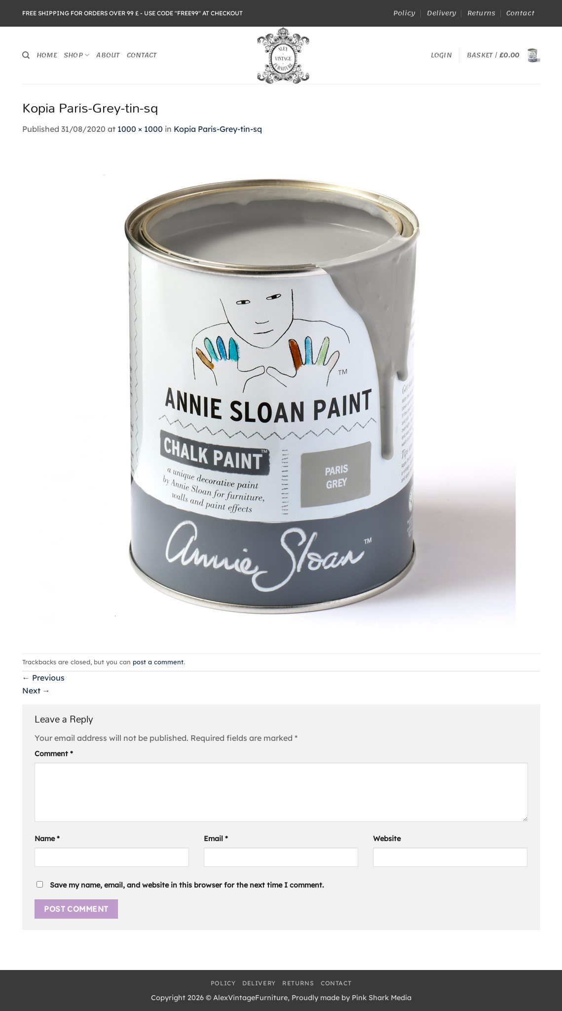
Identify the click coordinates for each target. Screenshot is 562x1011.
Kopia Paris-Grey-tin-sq (218, 129)
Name (47, 838)
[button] (441, 55)
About (107, 55)
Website (387, 838)
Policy (404, 13)
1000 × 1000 (140, 129)
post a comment (158, 662)
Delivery (441, 13)
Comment (54, 753)
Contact (520, 13)
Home (47, 55)
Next (36, 690)
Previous (43, 678)
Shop (76, 55)
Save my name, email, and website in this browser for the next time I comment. (187, 885)
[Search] (26, 55)
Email (216, 838)
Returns (481, 13)
